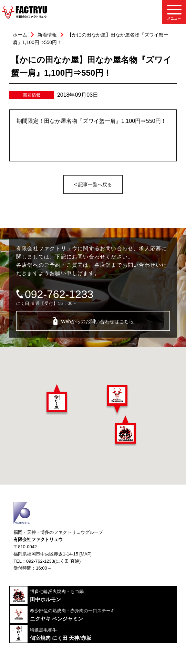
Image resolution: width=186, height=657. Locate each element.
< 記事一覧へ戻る (93, 184)
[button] (57, 399)
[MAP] (86, 554)
